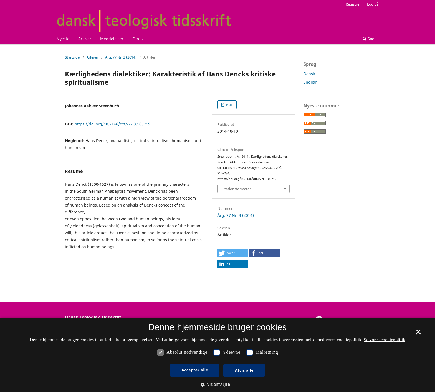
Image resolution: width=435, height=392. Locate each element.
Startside (72, 57)
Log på (372, 4)
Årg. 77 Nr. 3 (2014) (120, 57)
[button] (233, 253)
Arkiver (84, 38)
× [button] (418, 334)
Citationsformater (236, 188)
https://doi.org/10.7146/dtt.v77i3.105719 (112, 124)
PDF (229, 104)
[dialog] (217, 355)
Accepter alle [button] (194, 370)
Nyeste (63, 38)
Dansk (309, 73)
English (310, 82)
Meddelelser (111, 38)
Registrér (353, 4)
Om (136, 38)
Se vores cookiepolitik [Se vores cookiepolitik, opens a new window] (384, 339)
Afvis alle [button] (244, 370)
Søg (369, 38)
